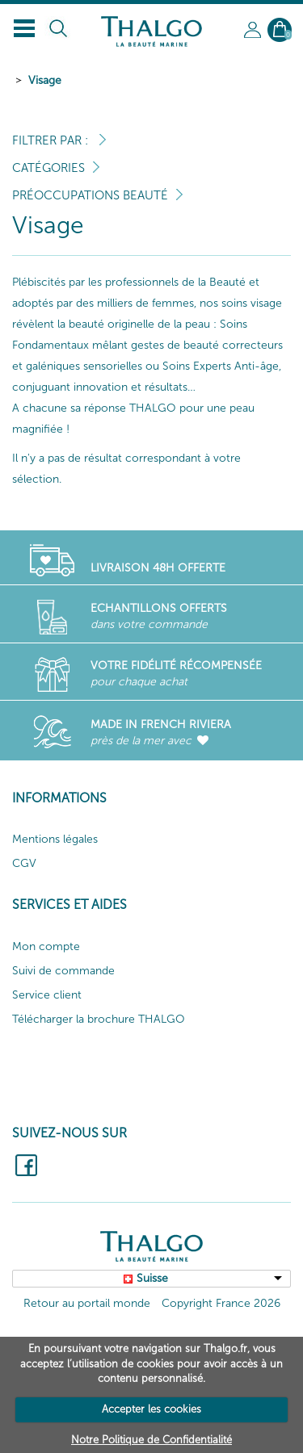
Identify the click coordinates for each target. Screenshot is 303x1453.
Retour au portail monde (86, 1303)
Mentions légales (55, 839)
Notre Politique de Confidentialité (151, 1440)
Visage (44, 80)
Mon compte (46, 946)
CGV (24, 863)
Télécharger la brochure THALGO (98, 1019)
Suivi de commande (63, 971)
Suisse (152, 1278)
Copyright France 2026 (221, 1303)
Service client (47, 995)
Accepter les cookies (151, 1409)
